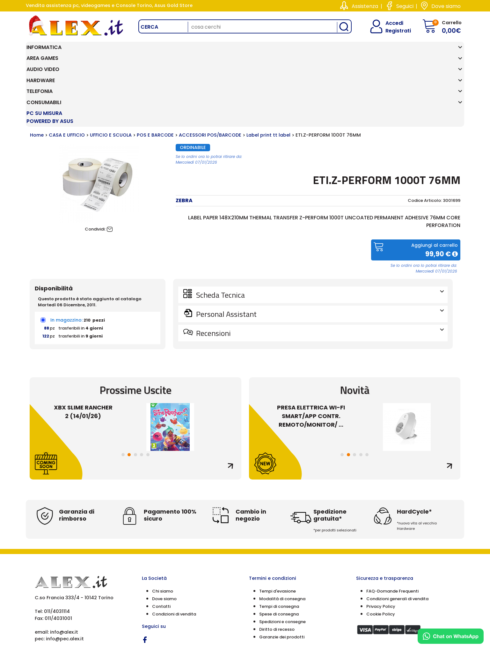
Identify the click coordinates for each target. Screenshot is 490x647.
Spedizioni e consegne (282, 555)
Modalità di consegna (282, 533)
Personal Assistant (319, 247)
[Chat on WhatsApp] (451, 636)
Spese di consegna (279, 548)
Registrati (392, 30)
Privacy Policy (380, 540)
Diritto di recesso (277, 563)
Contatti (161, 540)
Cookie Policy (380, 548)
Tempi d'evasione (277, 525)
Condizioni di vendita (174, 548)
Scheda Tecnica (319, 228)
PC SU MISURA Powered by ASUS (426, 51)
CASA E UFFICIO (67, 69)
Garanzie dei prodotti (281, 571)
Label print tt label (268, 69)
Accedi (390, 23)
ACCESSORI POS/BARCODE (210, 69)
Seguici (404, 6)
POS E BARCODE (155, 69)
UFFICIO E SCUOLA (111, 69)
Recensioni (319, 267)
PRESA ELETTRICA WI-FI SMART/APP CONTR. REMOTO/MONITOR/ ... (311, 350)
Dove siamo (446, 6)
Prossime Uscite (135, 324)
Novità (354, 324)
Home (37, 69)
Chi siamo (162, 525)
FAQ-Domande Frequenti (392, 525)
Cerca (149, 27)
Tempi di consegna (279, 540)
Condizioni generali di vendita (397, 533)
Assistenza (365, 6)
